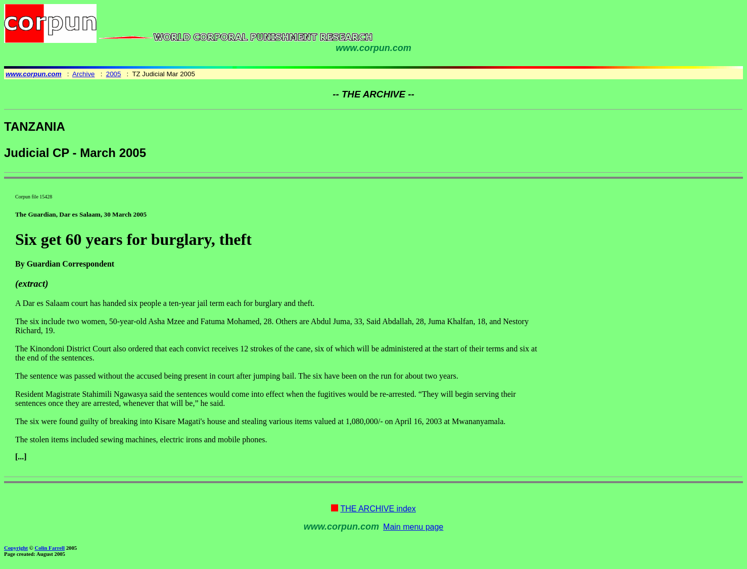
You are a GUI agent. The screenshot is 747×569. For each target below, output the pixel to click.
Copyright (16, 548)
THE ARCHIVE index (377, 508)
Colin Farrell (49, 548)
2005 (113, 74)
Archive (83, 74)
